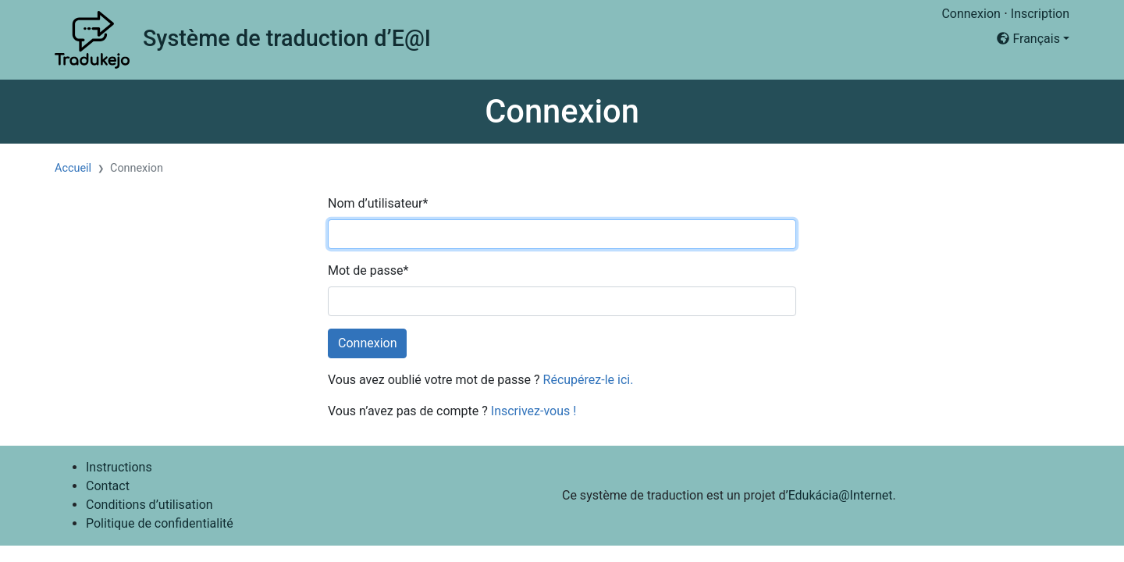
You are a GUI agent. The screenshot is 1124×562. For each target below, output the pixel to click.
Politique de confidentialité (159, 523)
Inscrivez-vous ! (534, 411)
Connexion (970, 13)
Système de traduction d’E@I (287, 38)
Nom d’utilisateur (378, 203)
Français (1028, 38)
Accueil (73, 168)
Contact (108, 485)
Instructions (119, 467)
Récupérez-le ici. (588, 379)
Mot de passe (368, 270)
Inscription (1040, 13)
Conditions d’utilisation (149, 504)
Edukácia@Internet (840, 495)
